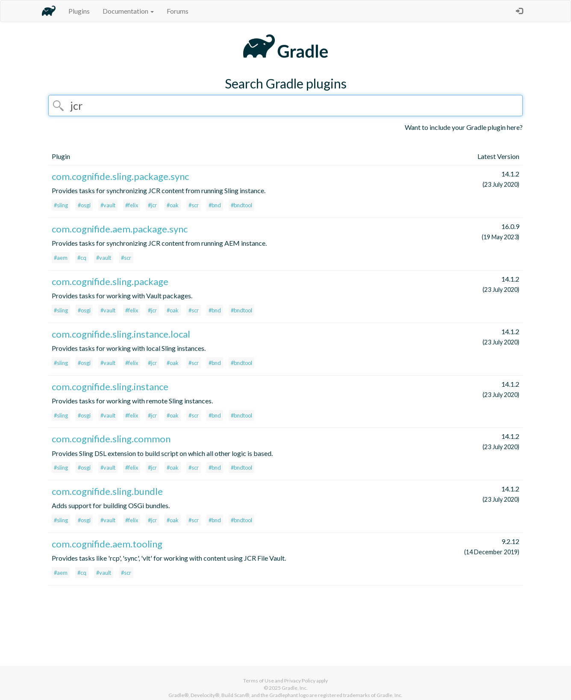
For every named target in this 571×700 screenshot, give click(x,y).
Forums (177, 11)
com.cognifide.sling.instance (110, 386)
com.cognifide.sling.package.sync (120, 176)
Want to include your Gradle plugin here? (464, 127)
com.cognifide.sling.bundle (107, 491)
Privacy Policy (299, 680)
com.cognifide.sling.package (110, 281)
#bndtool (241, 205)
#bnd (215, 205)
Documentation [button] (128, 11)
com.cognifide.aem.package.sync (120, 229)
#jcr (152, 205)
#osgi (84, 205)
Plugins (79, 11)
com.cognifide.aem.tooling (107, 544)
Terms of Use (258, 680)
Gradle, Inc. (295, 688)
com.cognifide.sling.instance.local (121, 334)
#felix (131, 205)
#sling (61, 205)
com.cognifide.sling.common (111, 438)
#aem (61, 257)
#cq (81, 257)
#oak (173, 205)
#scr (193, 205)
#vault (107, 205)
